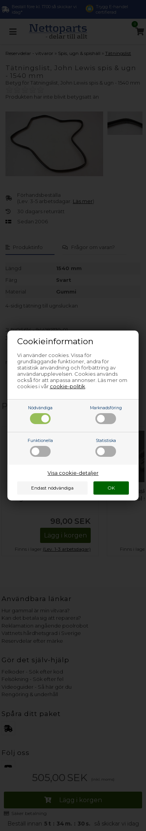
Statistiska (105, 447)
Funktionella (40, 447)
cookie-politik (67, 386)
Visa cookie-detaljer (73, 473)
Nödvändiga (40, 414)
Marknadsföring (106, 414)
